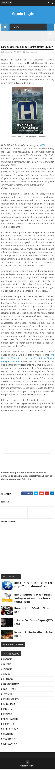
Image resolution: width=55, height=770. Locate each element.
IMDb (42, 146)
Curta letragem (9, 705)
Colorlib (31, 766)
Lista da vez (7, 715)
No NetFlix (7, 665)
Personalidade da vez (10, 745)
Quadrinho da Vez (9, 740)
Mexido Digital (23, 13)
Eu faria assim (8, 680)
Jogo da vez (7, 695)
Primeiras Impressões (10, 700)
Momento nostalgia (10, 730)
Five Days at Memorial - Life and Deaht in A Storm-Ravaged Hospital (27, 359)
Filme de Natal (8, 735)
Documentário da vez (11, 685)
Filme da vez (7, 660)
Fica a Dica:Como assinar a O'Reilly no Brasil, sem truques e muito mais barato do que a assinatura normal (32, 599)
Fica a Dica (6, 675)
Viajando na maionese (10, 720)
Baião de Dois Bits (9, 690)
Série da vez (31, 53)
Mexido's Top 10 (8, 725)
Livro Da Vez (7, 710)
